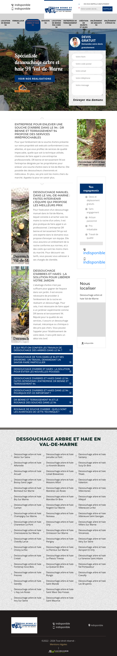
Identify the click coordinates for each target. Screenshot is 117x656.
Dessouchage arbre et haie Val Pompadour (91, 565)
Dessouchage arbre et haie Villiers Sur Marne (91, 523)
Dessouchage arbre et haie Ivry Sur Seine (26, 599)
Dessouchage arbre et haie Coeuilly (91, 574)
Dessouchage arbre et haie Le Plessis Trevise (58, 557)
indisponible (20, 5)
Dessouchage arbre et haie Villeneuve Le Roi (91, 506)
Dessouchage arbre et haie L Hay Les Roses (26, 591)
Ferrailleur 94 (18, 22)
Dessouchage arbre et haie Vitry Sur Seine (91, 540)
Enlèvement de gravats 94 (96, 23)
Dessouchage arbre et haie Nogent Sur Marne (58, 506)
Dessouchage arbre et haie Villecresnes (91, 489)
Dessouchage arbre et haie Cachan (26, 506)
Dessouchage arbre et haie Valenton (91, 481)
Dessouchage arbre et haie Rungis (58, 574)
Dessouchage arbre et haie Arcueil (26, 473)
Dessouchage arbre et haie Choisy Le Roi (26, 548)
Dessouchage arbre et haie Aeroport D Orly (91, 548)
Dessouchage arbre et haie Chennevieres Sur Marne (26, 532)
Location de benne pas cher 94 (56, 24)
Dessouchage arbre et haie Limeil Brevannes (58, 473)
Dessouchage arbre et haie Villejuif (91, 498)
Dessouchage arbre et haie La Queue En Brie (58, 565)
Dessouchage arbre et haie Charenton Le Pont (26, 523)
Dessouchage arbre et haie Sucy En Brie (91, 464)
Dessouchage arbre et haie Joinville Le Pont (58, 456)
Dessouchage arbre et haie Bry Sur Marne (26, 498)
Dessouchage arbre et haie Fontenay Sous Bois (26, 565)
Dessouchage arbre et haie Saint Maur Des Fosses (58, 591)
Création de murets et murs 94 (83, 25)
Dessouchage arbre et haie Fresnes (26, 574)
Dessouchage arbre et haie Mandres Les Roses (58, 489)
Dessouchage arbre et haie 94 (32, 23)
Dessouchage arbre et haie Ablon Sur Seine (26, 456)
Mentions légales (58, 644)
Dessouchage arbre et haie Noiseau (58, 515)
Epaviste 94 (46, 22)
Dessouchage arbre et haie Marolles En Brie (58, 498)
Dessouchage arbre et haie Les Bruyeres (91, 582)
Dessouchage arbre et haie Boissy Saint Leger (26, 481)
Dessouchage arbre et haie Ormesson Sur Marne (58, 532)
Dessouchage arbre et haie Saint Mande (58, 582)
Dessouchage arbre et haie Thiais (91, 473)
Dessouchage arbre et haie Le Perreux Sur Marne (58, 548)
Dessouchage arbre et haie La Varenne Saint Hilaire (91, 557)
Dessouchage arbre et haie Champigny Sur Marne (26, 515)
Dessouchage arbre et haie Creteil (26, 557)
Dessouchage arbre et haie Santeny (91, 456)
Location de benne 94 (5, 23)
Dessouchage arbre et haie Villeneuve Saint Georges (91, 515)
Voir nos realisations (34, 78)
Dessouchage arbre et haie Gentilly (26, 582)
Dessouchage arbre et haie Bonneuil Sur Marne (26, 489)
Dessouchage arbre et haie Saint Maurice (58, 599)
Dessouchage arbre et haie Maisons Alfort (58, 481)
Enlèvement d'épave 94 (110, 22)
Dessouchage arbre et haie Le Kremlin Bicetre (58, 464)
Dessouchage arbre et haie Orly (58, 523)
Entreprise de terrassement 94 (70, 23)
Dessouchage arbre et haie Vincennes (91, 532)
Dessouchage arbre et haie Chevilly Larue (26, 540)
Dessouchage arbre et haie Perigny (58, 540)
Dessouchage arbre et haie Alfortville (26, 464)
